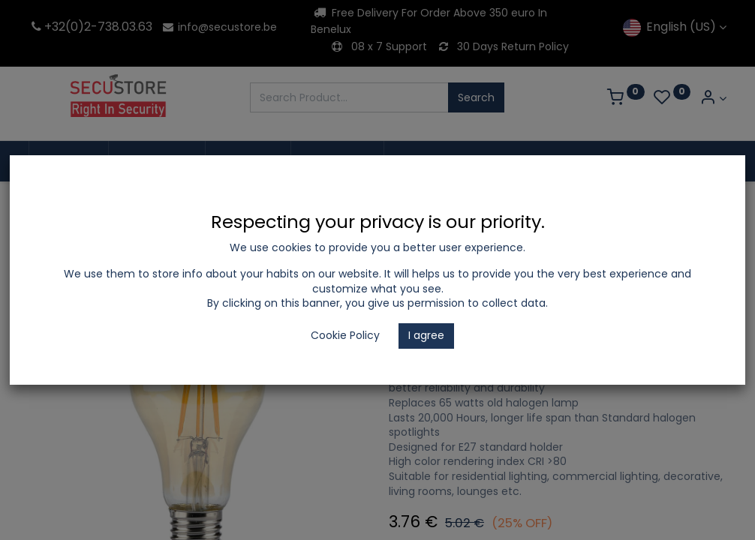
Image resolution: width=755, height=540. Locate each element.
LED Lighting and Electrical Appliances (212, 203)
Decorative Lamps (441, 203)
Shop (83, 203)
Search (476, 97)
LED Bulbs (351, 203)
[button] (711, 256)
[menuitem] (68, 161)
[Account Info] (712, 98)
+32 (47, 26)
